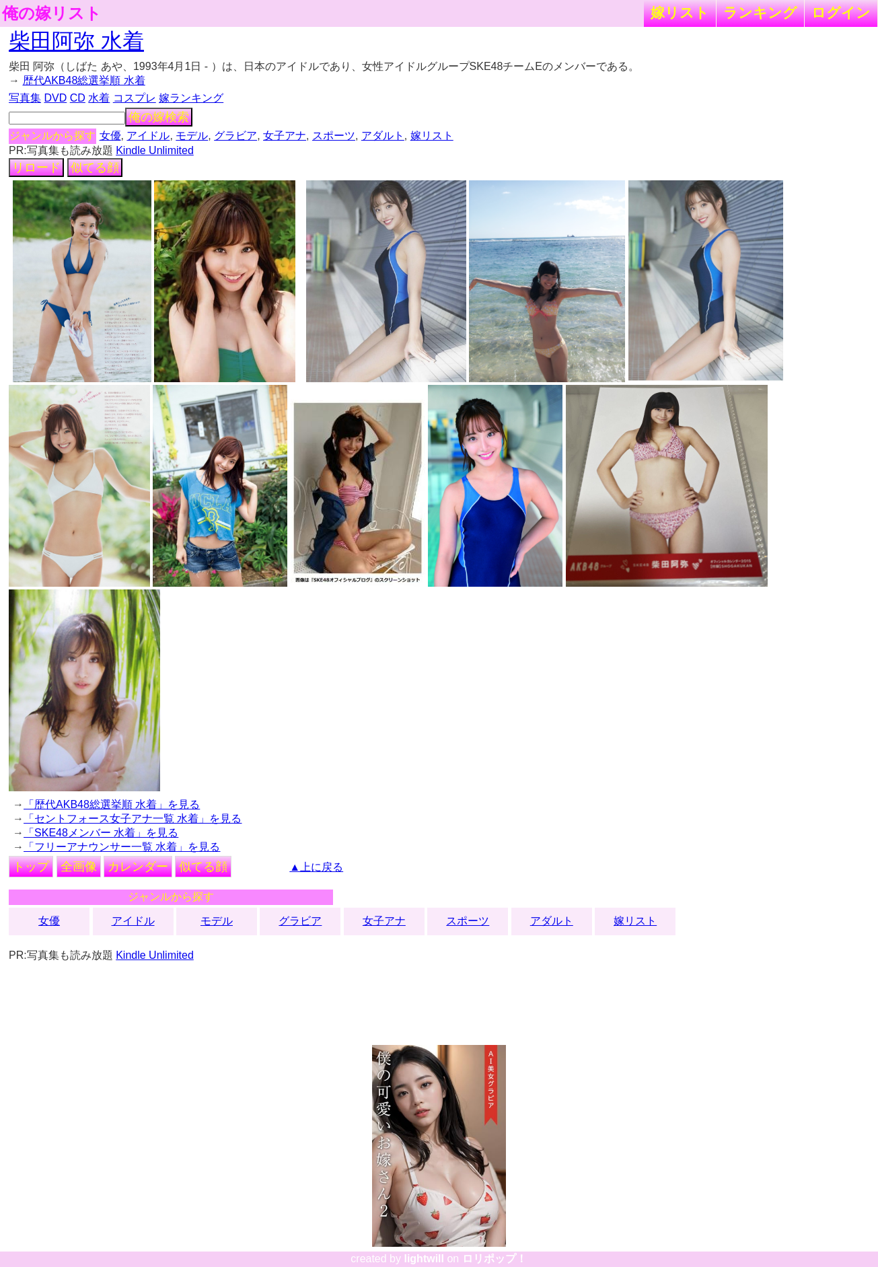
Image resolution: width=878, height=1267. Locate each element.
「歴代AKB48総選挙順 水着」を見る (112, 804)
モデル (192, 135)
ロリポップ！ (494, 1258)
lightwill (424, 1258)
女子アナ (284, 135)
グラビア (235, 135)
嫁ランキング (191, 98)
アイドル (148, 135)
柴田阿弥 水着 (76, 41)
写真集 (25, 98)
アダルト (382, 135)
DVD (55, 98)
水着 (99, 98)
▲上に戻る (316, 867)
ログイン (841, 12)
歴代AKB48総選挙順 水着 (84, 80)
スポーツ (333, 135)
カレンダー (138, 866)
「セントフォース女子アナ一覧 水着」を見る (133, 818)
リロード (36, 167)
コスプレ (134, 98)
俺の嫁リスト (52, 13)
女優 (110, 135)
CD (77, 98)
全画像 (79, 866)
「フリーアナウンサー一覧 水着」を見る (122, 847)
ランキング (760, 12)
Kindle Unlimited (155, 150)
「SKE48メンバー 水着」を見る (101, 832)
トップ (31, 866)
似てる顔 (95, 167)
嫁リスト (680, 12)
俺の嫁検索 (159, 117)
